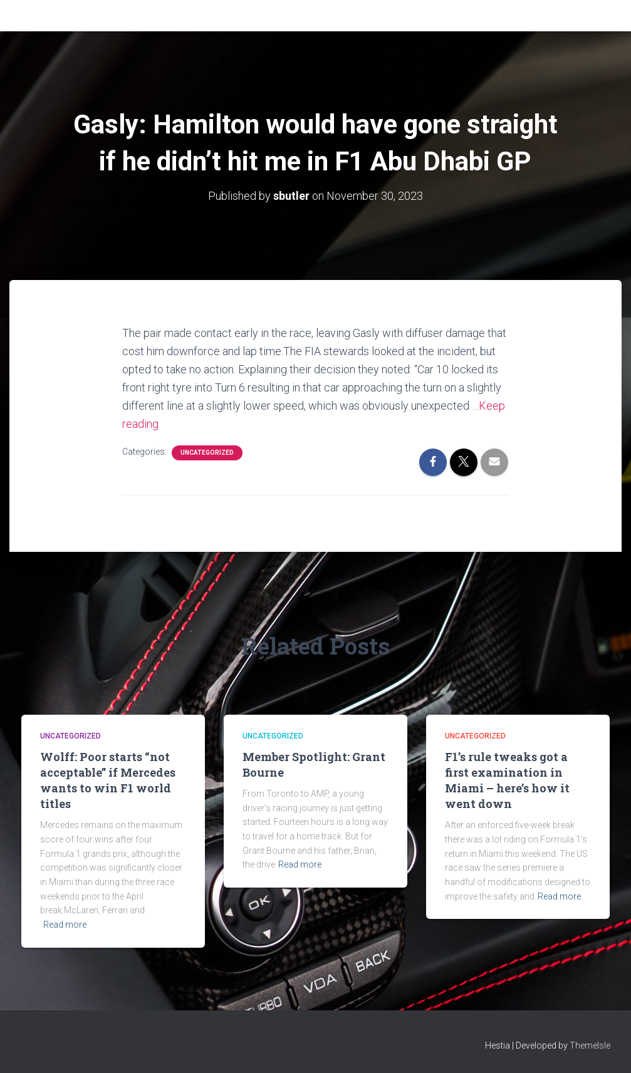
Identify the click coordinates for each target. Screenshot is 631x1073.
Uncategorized (207, 452)
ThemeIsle (590, 1045)
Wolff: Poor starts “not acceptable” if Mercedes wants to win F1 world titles (107, 780)
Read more (64, 925)
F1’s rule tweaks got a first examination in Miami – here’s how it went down (507, 780)
